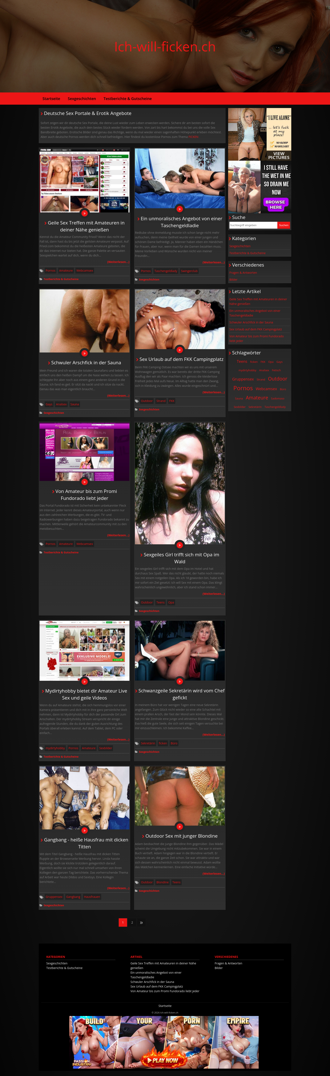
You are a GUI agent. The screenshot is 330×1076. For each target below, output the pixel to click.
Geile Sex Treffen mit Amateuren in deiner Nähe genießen (258, 301)
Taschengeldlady (165, 272)
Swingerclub (189, 272)
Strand (160, 403)
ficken (163, 747)
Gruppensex (54, 902)
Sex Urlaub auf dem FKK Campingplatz (182, 361)
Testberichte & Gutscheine (128, 98)
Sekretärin (148, 747)
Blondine (162, 887)
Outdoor (147, 403)
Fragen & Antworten (243, 273)
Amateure (66, 272)
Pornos (50, 272)
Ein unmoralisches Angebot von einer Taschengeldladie (255, 313)
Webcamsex (84, 272)
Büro (174, 747)
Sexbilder (105, 752)
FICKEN (193, 137)
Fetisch (276, 370)
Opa (171, 605)
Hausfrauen (92, 902)
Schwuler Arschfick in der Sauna (86, 364)
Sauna (75, 406)
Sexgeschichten (82, 98)
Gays (49, 406)
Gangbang (73, 902)
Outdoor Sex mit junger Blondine (181, 841)
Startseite (51, 98)
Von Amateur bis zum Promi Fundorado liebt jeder (256, 338)
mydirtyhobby (55, 752)
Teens (160, 605)
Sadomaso (277, 398)
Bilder (233, 280)
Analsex (61, 406)
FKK (171, 403)
